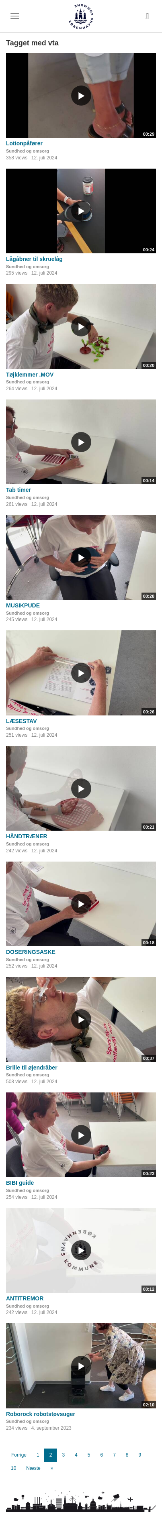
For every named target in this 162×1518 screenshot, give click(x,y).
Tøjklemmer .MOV (29, 374)
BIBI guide (20, 1183)
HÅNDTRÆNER (26, 836)
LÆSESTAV (21, 721)
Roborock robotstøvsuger (40, 1414)
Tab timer (18, 490)
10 (13, 1468)
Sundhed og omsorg (27, 151)
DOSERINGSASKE (30, 952)
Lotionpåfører (24, 143)
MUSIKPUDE (23, 605)
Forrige (19, 1455)
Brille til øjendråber (31, 1067)
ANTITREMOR (24, 1298)
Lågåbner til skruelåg (34, 259)
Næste (33, 1468)
